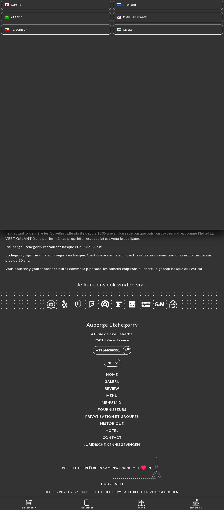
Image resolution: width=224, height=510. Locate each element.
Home (112, 374)
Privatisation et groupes (112, 416)
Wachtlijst (87, 504)
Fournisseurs (112, 409)
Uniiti (117, 484)
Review (112, 388)
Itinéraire (196, 504)
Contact (112, 437)
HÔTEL (112, 430)
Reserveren (29, 504)
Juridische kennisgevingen (112, 444)
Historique (112, 423)
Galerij (112, 381)
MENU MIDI (112, 402)
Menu (112, 395)
